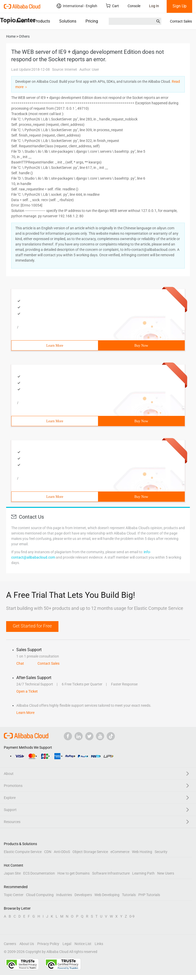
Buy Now (141, 345)
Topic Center (13, 895)
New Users (165, 873)
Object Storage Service (90, 852)
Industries (64, 895)
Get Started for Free (32, 626)
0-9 (131, 916)
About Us (26, 944)
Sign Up (180, 6)
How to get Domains (73, 873)
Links (99, 944)
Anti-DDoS (62, 852)
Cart (112, 6)
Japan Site (12, 873)
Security (161, 852)
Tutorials (129, 895)
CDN (47, 852)
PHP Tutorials (149, 895)
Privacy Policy (48, 944)
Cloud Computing (40, 895)
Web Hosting (142, 852)
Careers (10, 944)
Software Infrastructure (111, 873)
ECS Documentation (39, 873)
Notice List (83, 944)
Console (134, 6)
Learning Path (143, 873)
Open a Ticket (27, 691)
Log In (154, 6)
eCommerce (120, 852)
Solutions (67, 21)
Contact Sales (181, 21)
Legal (67, 944)
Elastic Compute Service (23, 852)
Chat (20, 663)
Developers (83, 895)
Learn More (54, 345)
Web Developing (106, 895)
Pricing (91, 21)
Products (42, 21)
